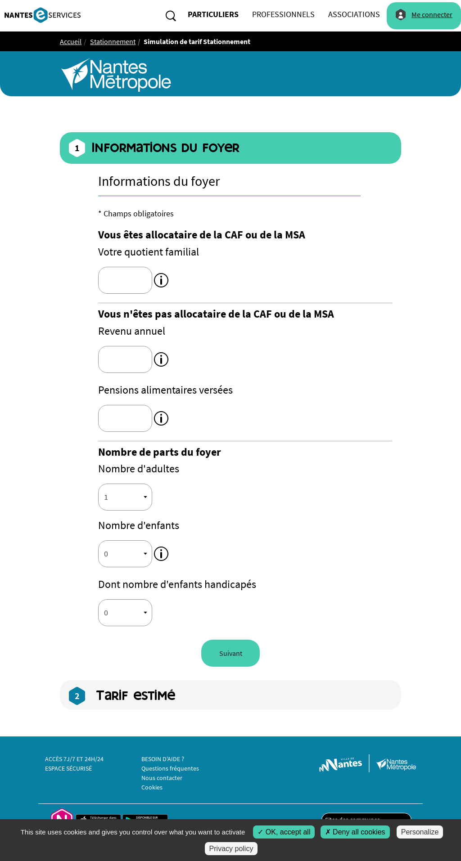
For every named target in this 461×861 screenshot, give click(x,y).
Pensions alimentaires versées (165, 390)
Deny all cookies (355, 832)
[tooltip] (161, 279)
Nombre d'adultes (138, 468)
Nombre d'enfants (138, 525)
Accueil (70, 41)
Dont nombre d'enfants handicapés (177, 584)
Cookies (152, 787)
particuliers (213, 14)
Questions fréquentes (170, 768)
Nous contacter (161, 778)
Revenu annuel (131, 331)
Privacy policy (231, 848)
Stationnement (113, 41)
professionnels (283, 14)
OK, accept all (284, 832)
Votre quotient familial (148, 252)
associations (354, 14)
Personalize (420, 832)
